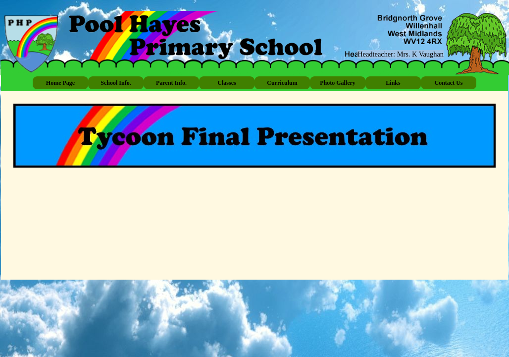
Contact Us (449, 82)
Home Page (60, 82)
